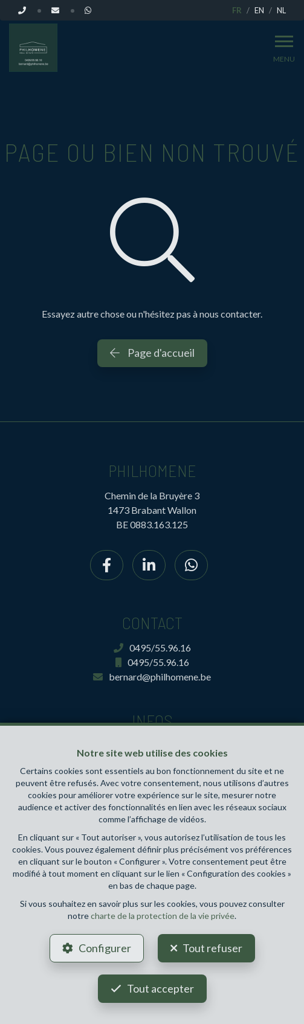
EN (259, 10)
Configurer (105, 948)
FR (237, 10)
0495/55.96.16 (152, 647)
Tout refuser (212, 948)
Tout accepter (160, 988)
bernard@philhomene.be (152, 676)
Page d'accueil (152, 352)
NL (281, 10)
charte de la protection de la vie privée (162, 915)
